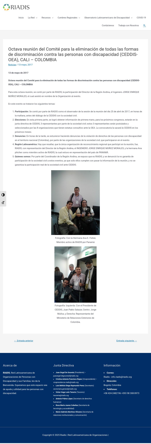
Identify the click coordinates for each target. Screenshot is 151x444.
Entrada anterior (24, 341)
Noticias (12, 65)
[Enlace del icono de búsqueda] (144, 26)
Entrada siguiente (126, 341)
